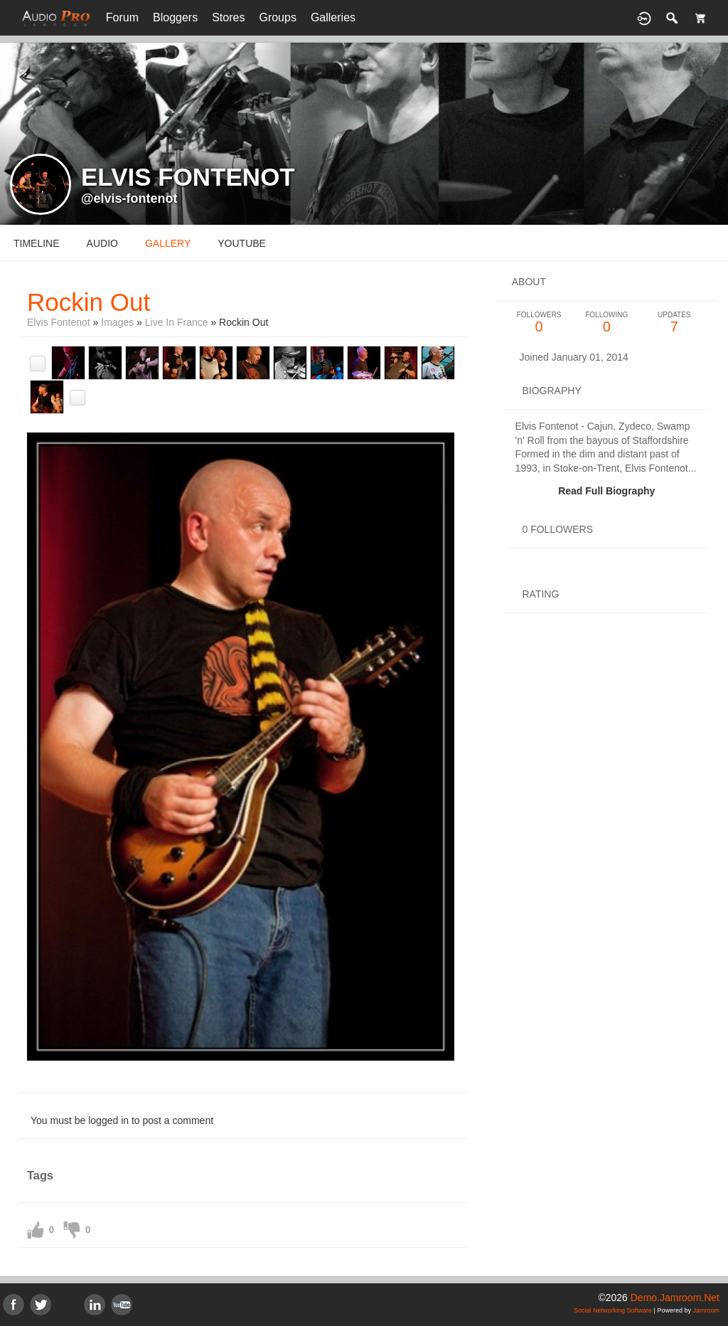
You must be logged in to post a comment (122, 1120)
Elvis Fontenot (58, 322)
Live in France (176, 322)
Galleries (333, 17)
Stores (228, 17)
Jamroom (705, 1310)
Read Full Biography (606, 491)
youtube (242, 243)
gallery (168, 243)
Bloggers (175, 17)
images (117, 322)
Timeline (37, 243)
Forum (122, 17)
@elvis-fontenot (129, 198)
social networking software (613, 1310)
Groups (277, 17)
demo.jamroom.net (675, 1297)
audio (102, 243)
